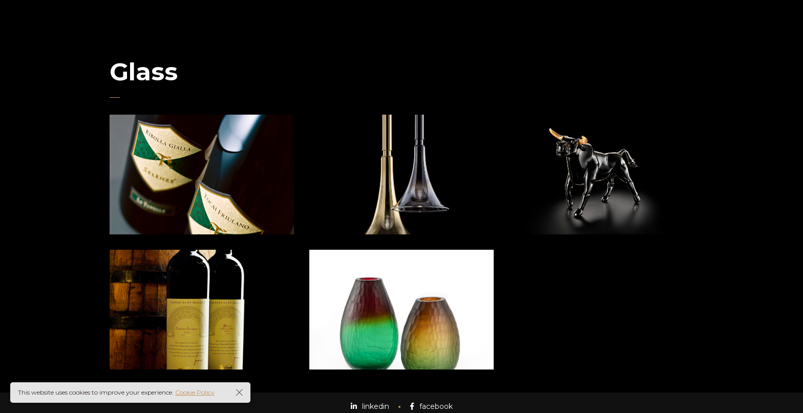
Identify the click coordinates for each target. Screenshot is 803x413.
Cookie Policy (195, 392)
